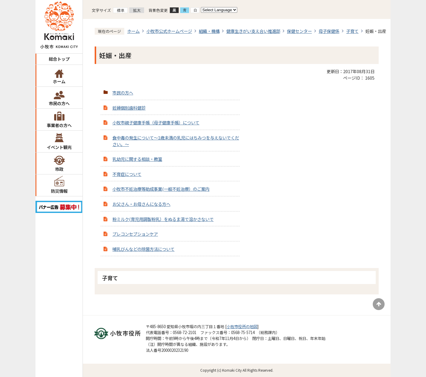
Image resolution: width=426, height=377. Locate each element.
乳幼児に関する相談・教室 (137, 159)
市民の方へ (59, 103)
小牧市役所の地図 (242, 326)
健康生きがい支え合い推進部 (253, 31)
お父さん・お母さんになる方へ (141, 204)
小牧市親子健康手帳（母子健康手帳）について (155, 122)
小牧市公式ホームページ (169, 31)
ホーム (59, 81)
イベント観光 (59, 147)
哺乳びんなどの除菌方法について (143, 249)
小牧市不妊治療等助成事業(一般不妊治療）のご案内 (160, 189)
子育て (352, 31)
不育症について (126, 174)
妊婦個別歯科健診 (129, 108)
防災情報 (59, 191)
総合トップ (59, 59)
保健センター (299, 31)
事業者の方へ (59, 125)
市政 (59, 169)
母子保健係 (329, 31)
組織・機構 (209, 31)
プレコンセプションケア (135, 234)
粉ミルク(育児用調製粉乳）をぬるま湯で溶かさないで (163, 219)
